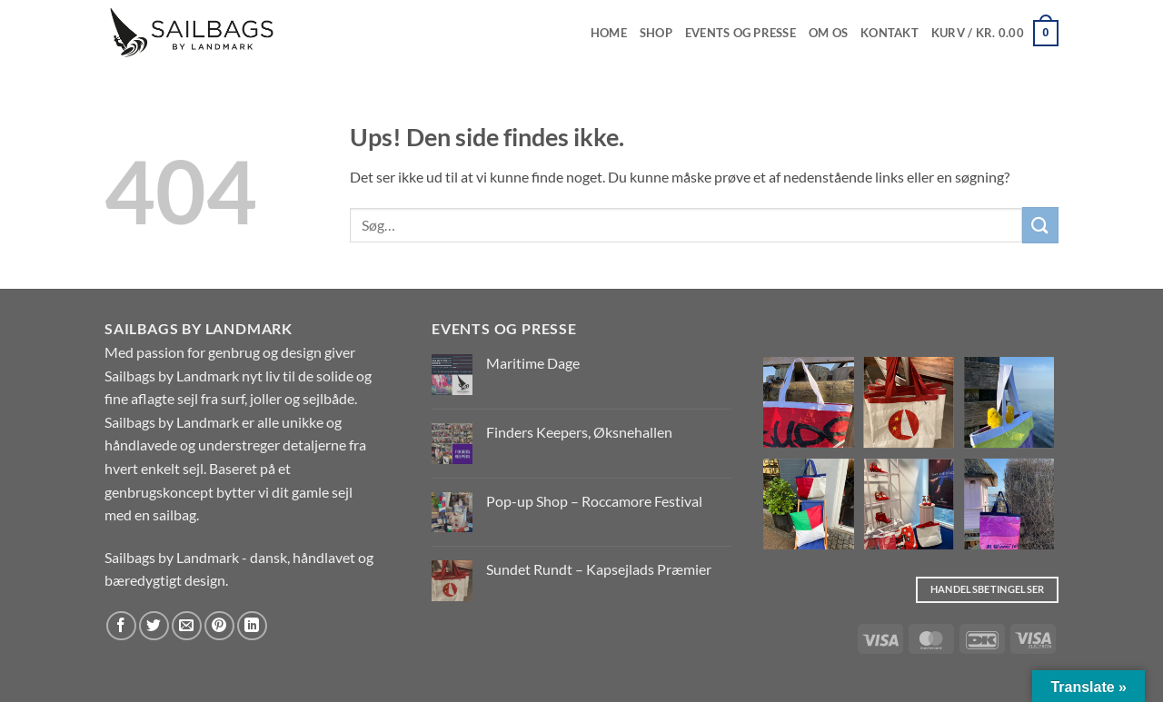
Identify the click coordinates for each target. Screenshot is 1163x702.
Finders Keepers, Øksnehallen (579, 431)
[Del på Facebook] (121, 626)
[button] (995, 33)
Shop (656, 32)
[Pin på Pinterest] (219, 626)
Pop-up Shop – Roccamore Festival (594, 500)
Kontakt (889, 32)
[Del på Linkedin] (252, 626)
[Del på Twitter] (154, 626)
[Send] (1040, 224)
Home (609, 32)
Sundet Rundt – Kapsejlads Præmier (598, 569)
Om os (828, 32)
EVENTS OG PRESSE (740, 32)
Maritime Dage (533, 362)
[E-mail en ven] (187, 626)
